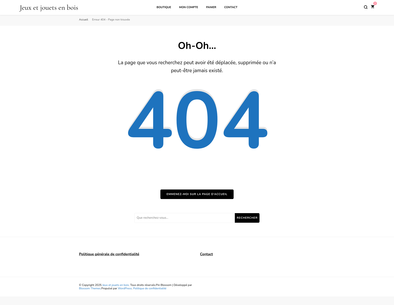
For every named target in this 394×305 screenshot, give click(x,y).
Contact (231, 7)
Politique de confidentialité (149, 288)
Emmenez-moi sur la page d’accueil (197, 194)
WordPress (125, 288)
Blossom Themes (89, 288)
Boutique (164, 7)
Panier (211, 7)
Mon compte (188, 7)
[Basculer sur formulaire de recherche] (366, 7)
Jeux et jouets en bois (49, 7)
